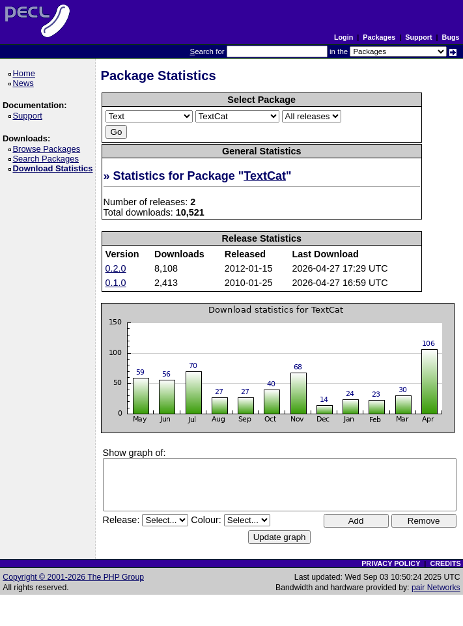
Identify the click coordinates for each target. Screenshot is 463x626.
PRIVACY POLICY (390, 563)
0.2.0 (115, 268)
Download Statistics (54, 168)
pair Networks (436, 587)
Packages (379, 37)
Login (343, 37)
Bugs (451, 37)
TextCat (265, 175)
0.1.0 (115, 282)
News (25, 83)
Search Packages (47, 159)
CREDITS (445, 563)
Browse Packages (48, 149)
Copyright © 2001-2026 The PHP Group (73, 577)
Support (418, 37)
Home (25, 73)
